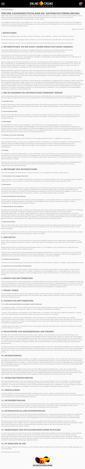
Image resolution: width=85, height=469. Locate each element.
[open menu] (3, 4)
